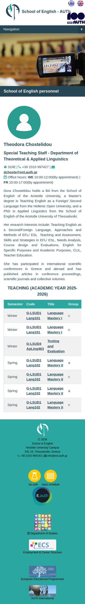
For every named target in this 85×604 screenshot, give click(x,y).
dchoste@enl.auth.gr (20, 172)
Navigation (44, 29)
